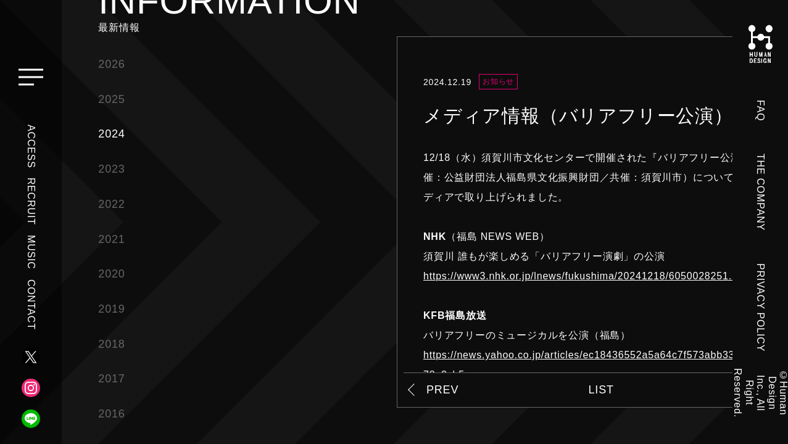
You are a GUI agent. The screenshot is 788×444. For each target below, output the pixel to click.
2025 (111, 99)
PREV (442, 390)
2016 (111, 414)
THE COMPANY (760, 192)
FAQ (760, 110)
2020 (111, 274)
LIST (601, 390)
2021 (111, 239)
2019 (111, 309)
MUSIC (31, 252)
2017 (111, 378)
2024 (111, 134)
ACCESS (31, 146)
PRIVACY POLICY (760, 307)
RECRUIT (31, 201)
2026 (111, 64)
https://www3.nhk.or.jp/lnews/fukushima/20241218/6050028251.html (587, 276)
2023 (111, 169)
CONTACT (31, 304)
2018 (111, 344)
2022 (111, 204)
